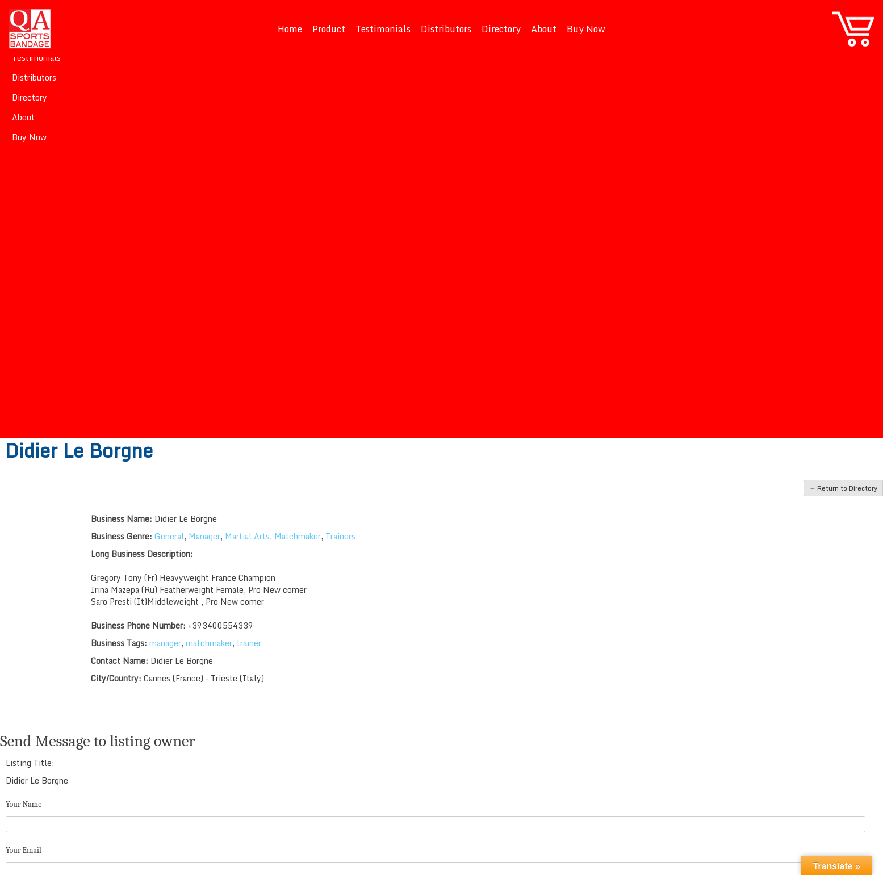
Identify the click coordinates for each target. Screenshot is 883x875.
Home (290, 29)
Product (328, 29)
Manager (204, 536)
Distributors (446, 29)
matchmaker (209, 643)
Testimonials (383, 29)
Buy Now (586, 29)
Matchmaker (297, 536)
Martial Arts (247, 536)
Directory (501, 29)
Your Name (23, 804)
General (169, 536)
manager (165, 643)
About (543, 29)
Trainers (340, 536)
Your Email (23, 850)
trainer (249, 643)
